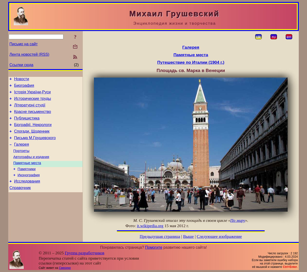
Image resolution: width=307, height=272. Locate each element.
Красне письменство (32, 116)
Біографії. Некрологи (33, 130)
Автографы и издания (31, 166)
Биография (24, 87)
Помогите (153, 247)
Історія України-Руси (32, 94)
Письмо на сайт (23, 44)
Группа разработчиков (84, 253)
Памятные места (27, 173)
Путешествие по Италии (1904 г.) (190, 62)
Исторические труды (32, 101)
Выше (188, 236)
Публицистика (26, 123)
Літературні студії (29, 109)
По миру (237, 220)
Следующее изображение (219, 236)
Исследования (27, 194)
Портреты (21, 159)
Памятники (27, 180)
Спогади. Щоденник (31, 138)
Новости (21, 80)
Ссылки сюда (21, 65)
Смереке (65, 268)
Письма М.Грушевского (35, 145)
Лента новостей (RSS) (29, 54)
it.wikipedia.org (150, 226)
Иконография (29, 187)
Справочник (20, 201)
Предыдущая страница (160, 236)
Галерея (21, 152)
